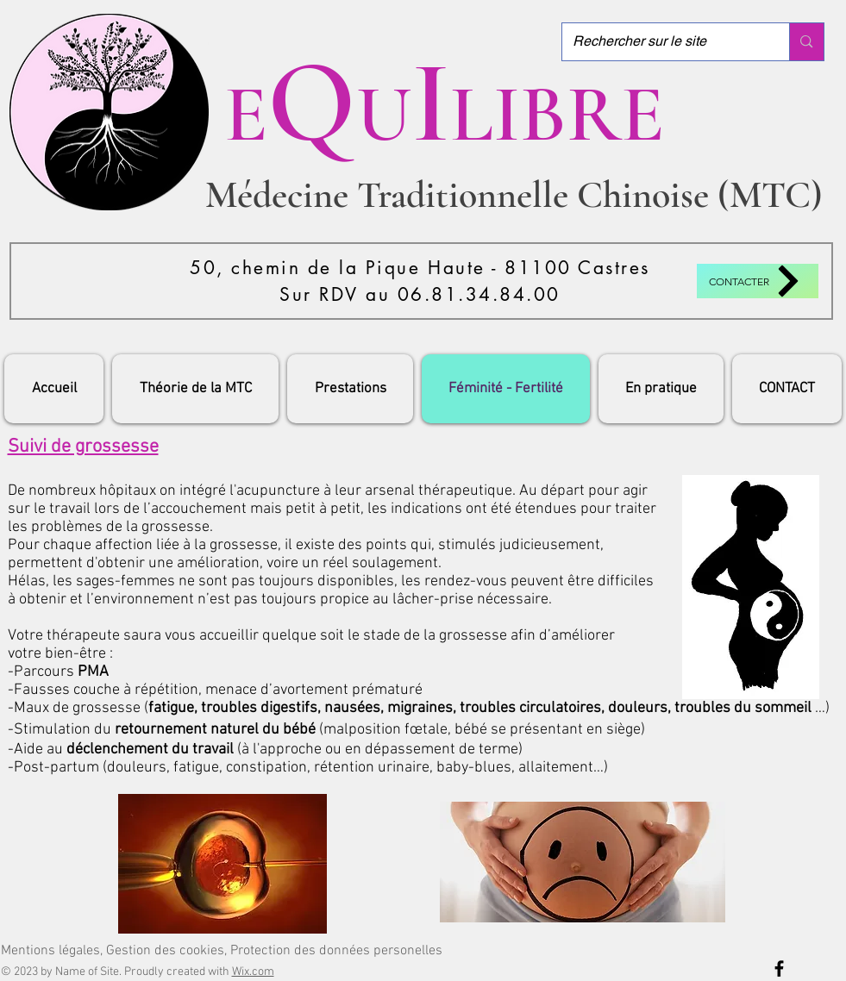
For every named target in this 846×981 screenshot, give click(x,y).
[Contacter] (757, 281)
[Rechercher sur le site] (663, 41)
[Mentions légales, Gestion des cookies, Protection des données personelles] (221, 950)
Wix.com (253, 972)
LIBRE (557, 114)
